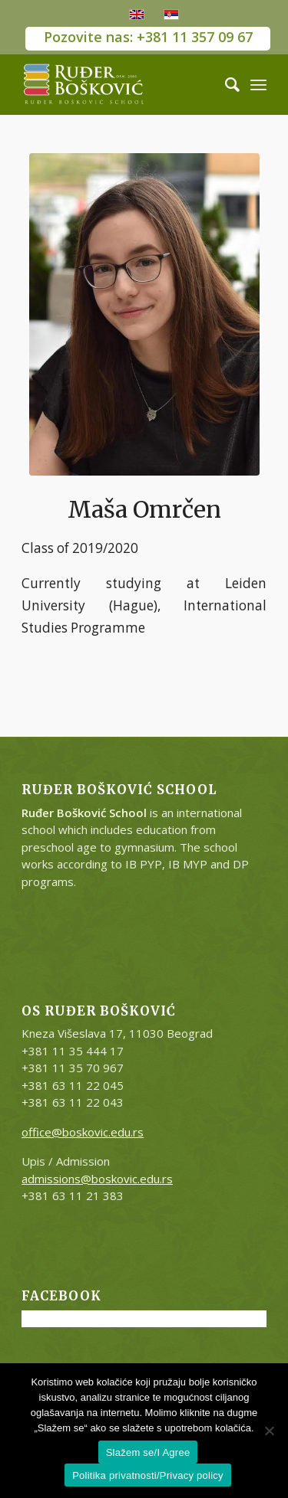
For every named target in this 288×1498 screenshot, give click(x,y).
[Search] (225, 84)
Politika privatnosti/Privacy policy (147, 1475)
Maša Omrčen (144, 509)
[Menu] (258, 84)
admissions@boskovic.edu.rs (97, 1178)
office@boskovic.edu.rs (83, 1132)
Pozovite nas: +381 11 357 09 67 (148, 37)
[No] (268, 1430)
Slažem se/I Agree (148, 1452)
